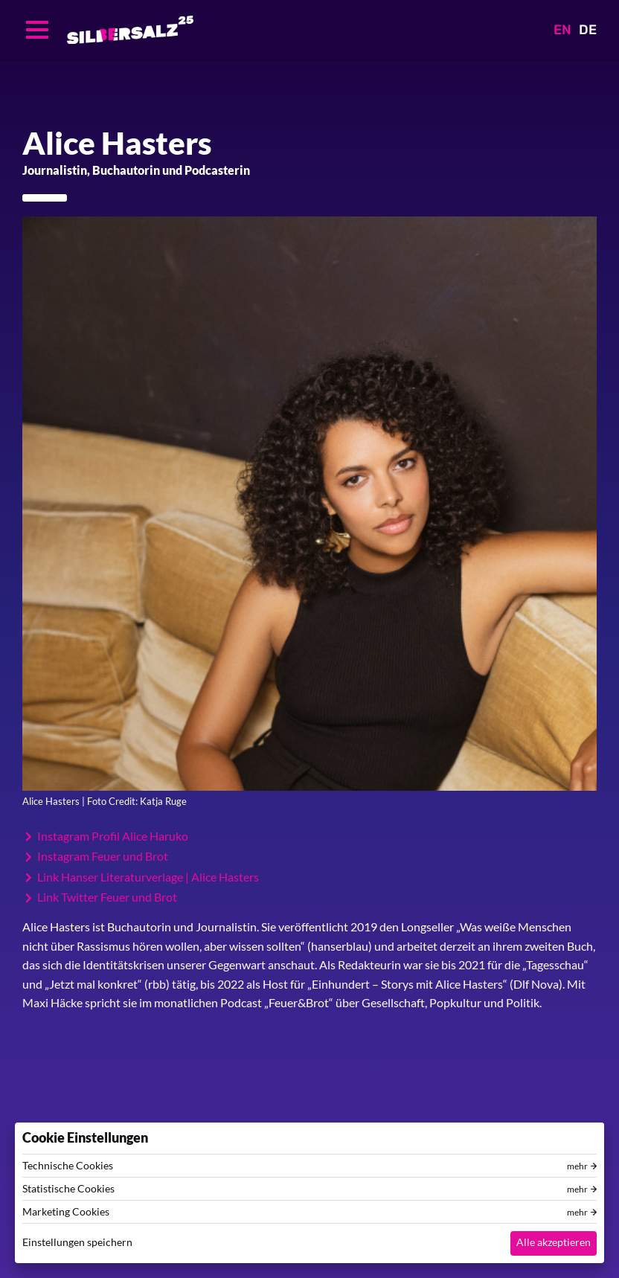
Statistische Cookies (68, 1189)
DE (588, 30)
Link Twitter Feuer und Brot (107, 897)
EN (562, 30)
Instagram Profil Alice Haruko (112, 836)
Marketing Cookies (65, 1212)
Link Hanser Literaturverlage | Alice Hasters (148, 877)
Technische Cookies (67, 1165)
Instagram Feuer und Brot (102, 856)
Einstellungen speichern (77, 1242)
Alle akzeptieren (553, 1242)
